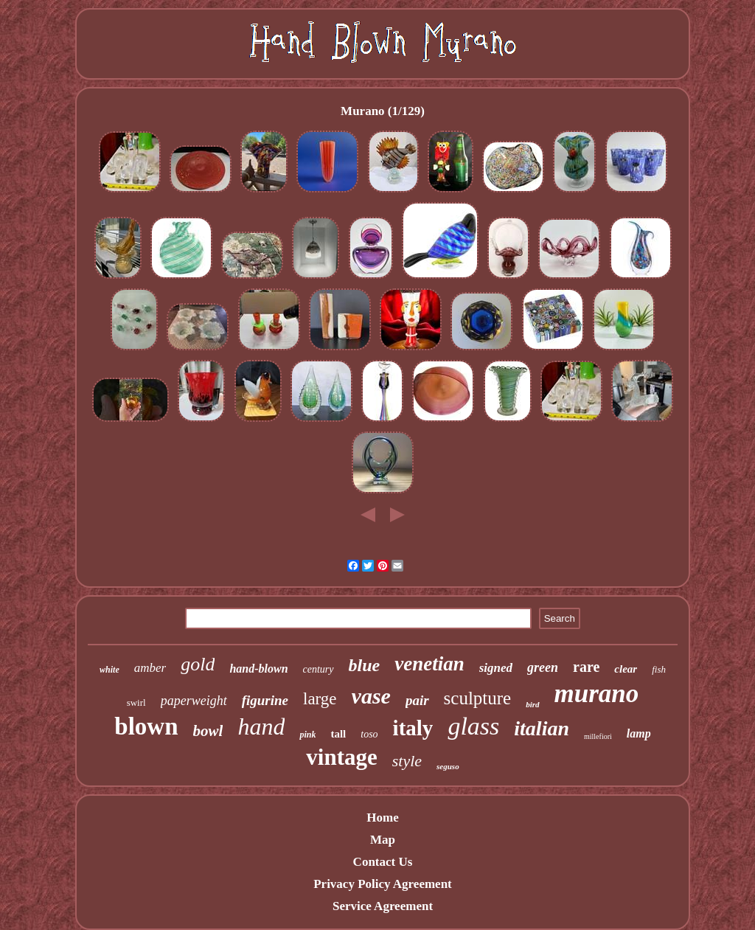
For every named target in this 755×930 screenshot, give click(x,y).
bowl (208, 731)
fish (659, 669)
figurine (265, 700)
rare (586, 667)
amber (150, 668)
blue (364, 665)
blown (146, 726)
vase (371, 696)
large (320, 699)
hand (261, 726)
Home (382, 818)
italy (413, 728)
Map (382, 840)
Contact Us (383, 862)
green (542, 667)
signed (495, 668)
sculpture (478, 698)
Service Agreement (383, 906)
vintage (341, 757)
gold (198, 664)
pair (417, 700)
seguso (447, 766)
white (109, 669)
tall (338, 734)
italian (541, 728)
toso (369, 734)
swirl (136, 702)
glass (473, 726)
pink (307, 734)
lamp (639, 733)
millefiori (598, 736)
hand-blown (258, 668)
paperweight (194, 700)
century (318, 669)
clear (625, 669)
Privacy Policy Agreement (382, 884)
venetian (429, 664)
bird (532, 704)
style (407, 761)
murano (596, 693)
